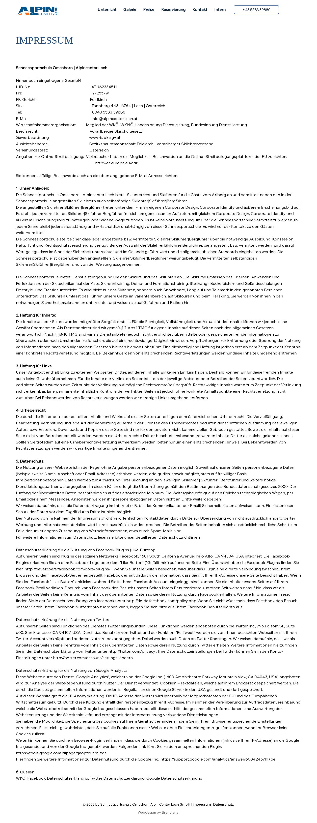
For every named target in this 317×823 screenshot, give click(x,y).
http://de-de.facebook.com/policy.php (161, 600)
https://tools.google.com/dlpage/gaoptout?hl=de (61, 752)
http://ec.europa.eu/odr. (116, 162)
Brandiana (170, 812)
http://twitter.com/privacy (131, 651)
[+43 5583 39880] (256, 9)
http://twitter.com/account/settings (85, 657)
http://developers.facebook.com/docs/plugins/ (68, 568)
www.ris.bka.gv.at (104, 137)
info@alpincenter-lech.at (114, 118)
